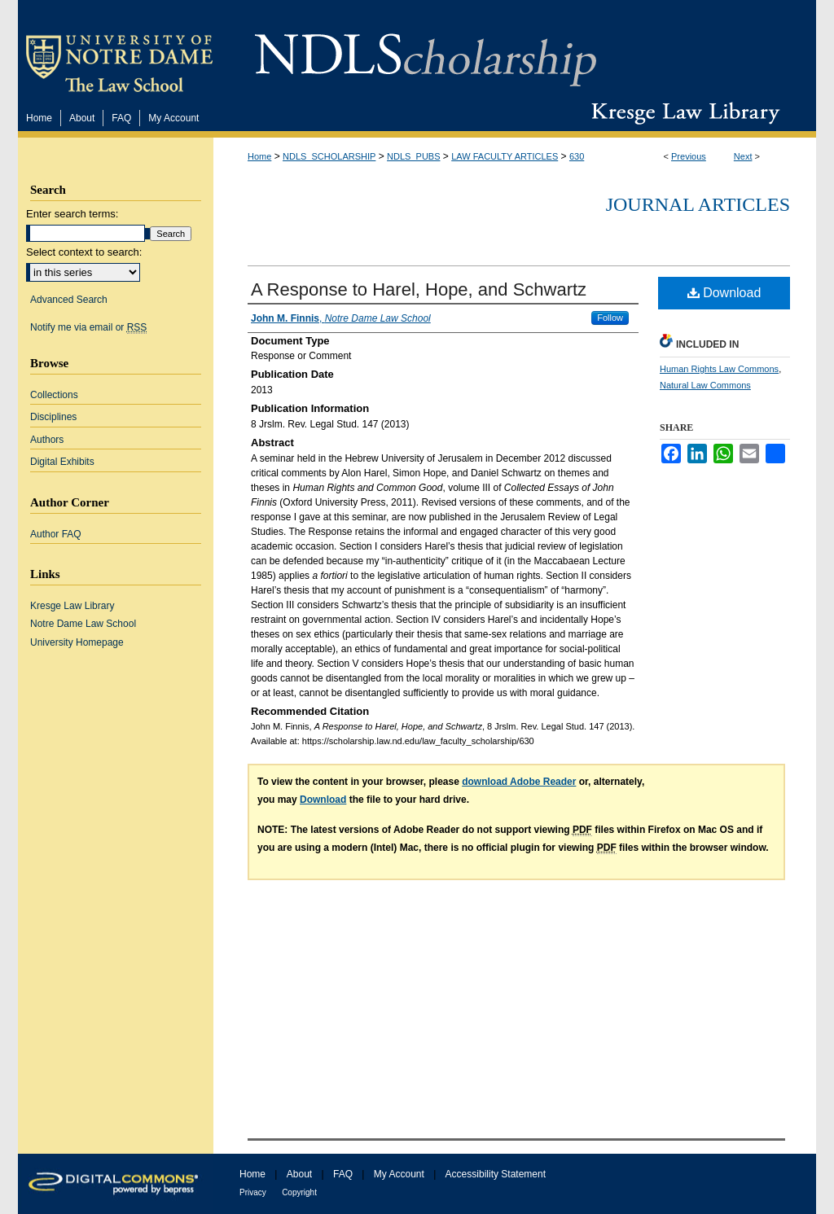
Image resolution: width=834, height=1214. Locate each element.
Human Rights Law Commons (719, 369)
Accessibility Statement (496, 1174)
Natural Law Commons (705, 385)
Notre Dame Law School (83, 623)
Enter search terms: (72, 214)
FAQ (343, 1174)
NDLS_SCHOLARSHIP (329, 156)
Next (743, 156)
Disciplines (53, 417)
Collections (54, 395)
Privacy (252, 1192)
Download (724, 293)
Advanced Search (69, 299)
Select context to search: (84, 252)
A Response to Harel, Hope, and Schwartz (418, 289)
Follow (610, 317)
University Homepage (77, 642)
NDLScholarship (425, 51)
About (299, 1174)
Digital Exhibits (62, 461)
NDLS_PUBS (413, 156)
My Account (399, 1174)
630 (576, 156)
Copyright (299, 1192)
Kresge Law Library (682, 113)
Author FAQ (55, 534)
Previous (688, 156)
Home (259, 156)
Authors (47, 439)
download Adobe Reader (519, 781)
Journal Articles (698, 204)
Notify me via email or (88, 327)
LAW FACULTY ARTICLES (504, 156)
